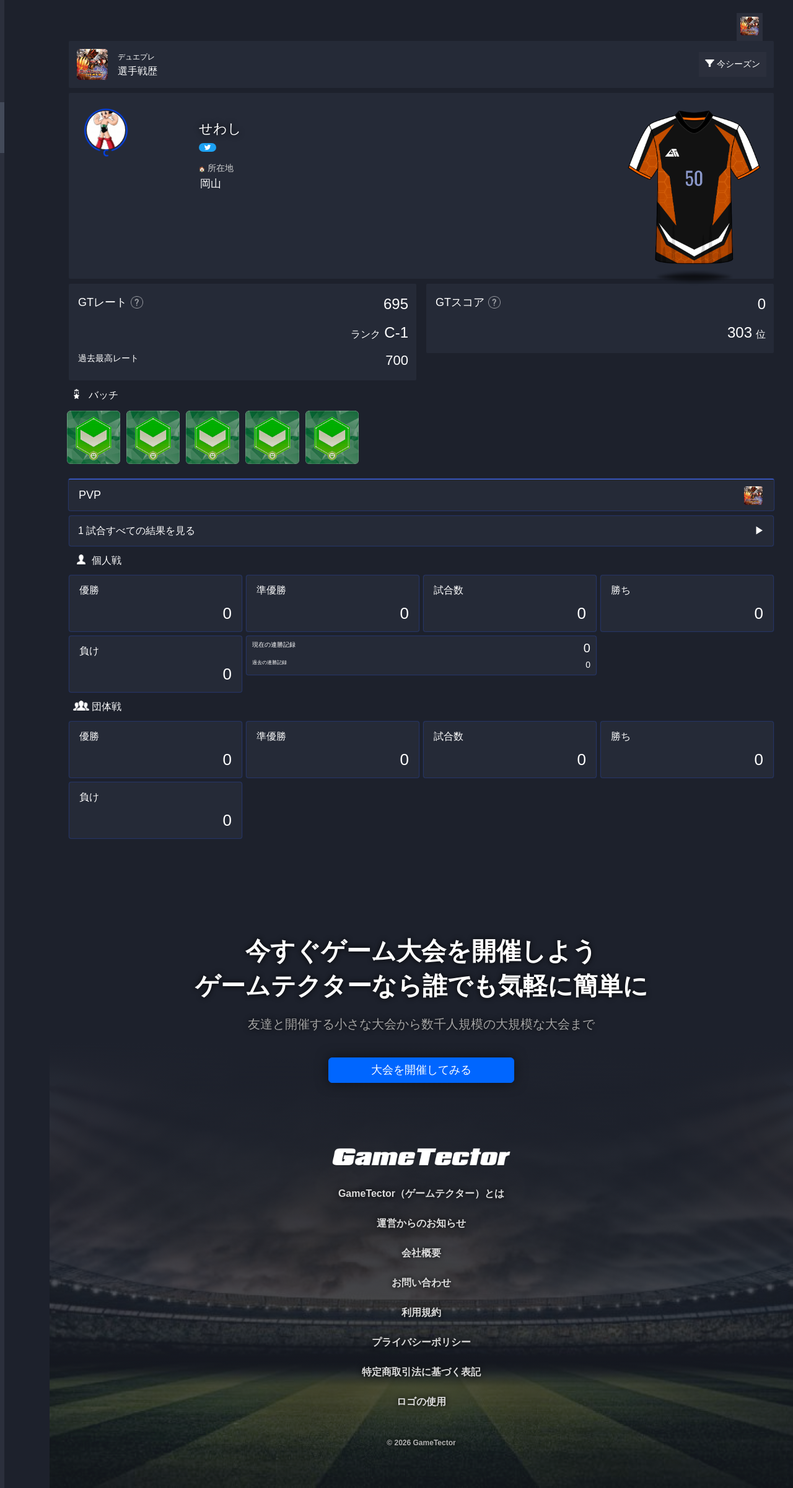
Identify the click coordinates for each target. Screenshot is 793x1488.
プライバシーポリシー (421, 1342)
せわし (220, 128)
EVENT (24, 291)
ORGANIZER (25, 189)
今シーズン (738, 63)
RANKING (24, 240)
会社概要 (421, 1253)
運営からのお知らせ (421, 1223)
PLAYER (25, 138)
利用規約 (421, 1312)
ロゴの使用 (421, 1401)
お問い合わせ (421, 1282)
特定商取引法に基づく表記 (421, 1372)
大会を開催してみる (421, 1070)
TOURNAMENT (24, 87)
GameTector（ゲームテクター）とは (421, 1193)
